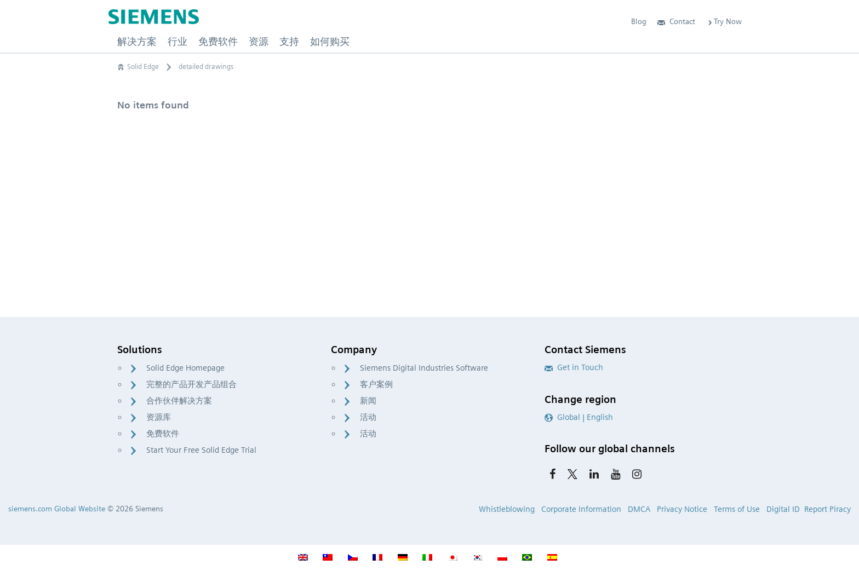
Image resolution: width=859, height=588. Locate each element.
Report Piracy (827, 509)
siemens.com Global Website (56, 508)
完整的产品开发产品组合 (191, 384)
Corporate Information (581, 509)
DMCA (639, 509)
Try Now (724, 21)
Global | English (579, 417)
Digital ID (783, 509)
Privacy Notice (682, 509)
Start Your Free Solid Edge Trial (201, 450)
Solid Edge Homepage (185, 368)
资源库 (158, 417)
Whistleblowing (507, 509)
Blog (638, 21)
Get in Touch (574, 367)
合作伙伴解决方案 (179, 401)
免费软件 (162, 434)
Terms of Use (737, 509)
